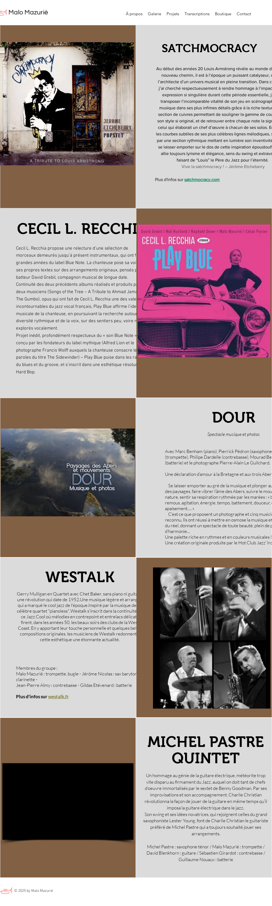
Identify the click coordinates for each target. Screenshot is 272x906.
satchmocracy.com (202, 179)
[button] (173, 14)
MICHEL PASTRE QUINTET (206, 750)
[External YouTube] (67, 801)
